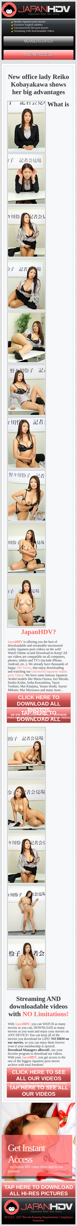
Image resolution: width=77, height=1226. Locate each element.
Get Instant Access (37, 1157)
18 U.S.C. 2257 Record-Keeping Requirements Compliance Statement (38, 1219)
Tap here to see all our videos (38, 1090)
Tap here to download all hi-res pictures (38, 1190)
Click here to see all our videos (38, 1078)
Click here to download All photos (38, 706)
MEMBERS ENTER (38, 41)
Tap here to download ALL (39, 716)
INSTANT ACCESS (38, 55)
